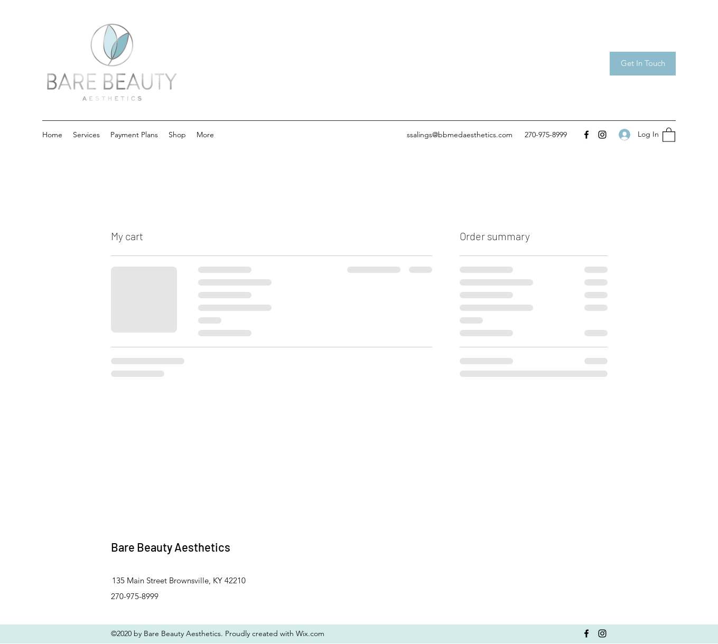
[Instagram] (602, 134)
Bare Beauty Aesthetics (170, 547)
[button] (669, 134)
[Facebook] (586, 134)
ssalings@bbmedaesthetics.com (459, 134)
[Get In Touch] (643, 63)
